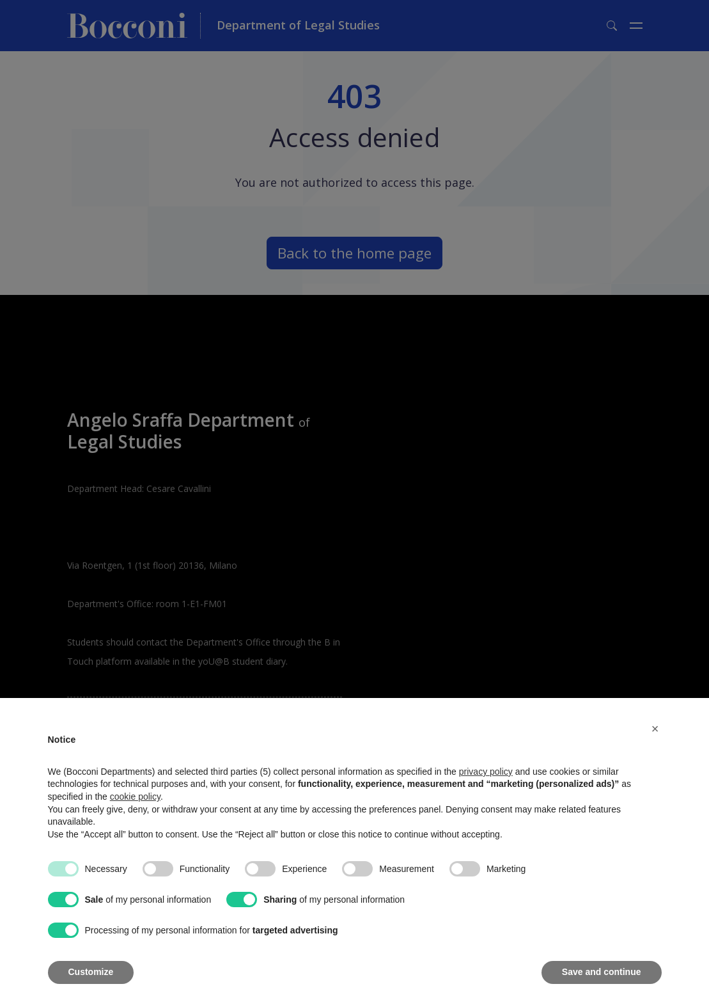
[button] (655, 728)
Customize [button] (91, 972)
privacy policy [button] (486, 771)
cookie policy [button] (135, 796)
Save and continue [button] (601, 972)
